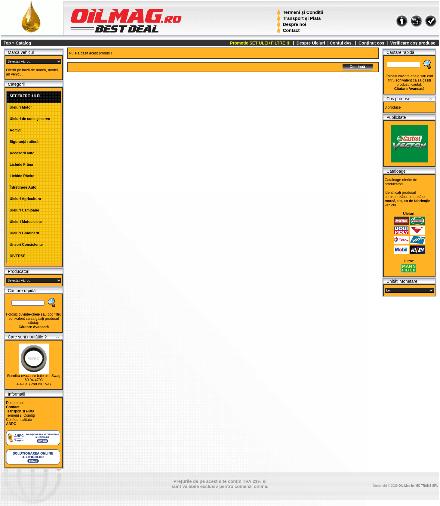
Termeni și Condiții (300, 12)
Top (7, 43)
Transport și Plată (299, 18)
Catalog (23, 43)
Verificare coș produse (412, 43)
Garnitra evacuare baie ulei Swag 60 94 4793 (33, 378)
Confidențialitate (19, 420)
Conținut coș (371, 43)
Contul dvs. (341, 43)
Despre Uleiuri (310, 43)
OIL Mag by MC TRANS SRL (418, 485)
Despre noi (292, 24)
